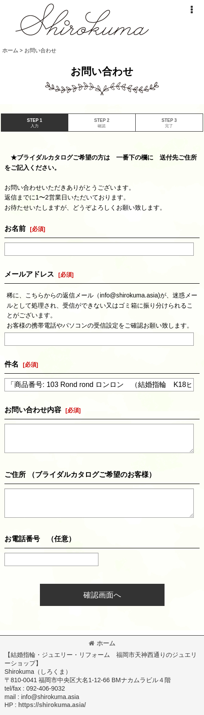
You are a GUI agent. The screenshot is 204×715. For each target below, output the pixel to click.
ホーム (102, 643)
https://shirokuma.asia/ (52, 704)
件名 (11, 364)
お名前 (15, 228)
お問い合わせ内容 (32, 410)
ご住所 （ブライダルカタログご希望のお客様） (80, 474)
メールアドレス (29, 274)
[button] (192, 9)
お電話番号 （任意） (39, 539)
